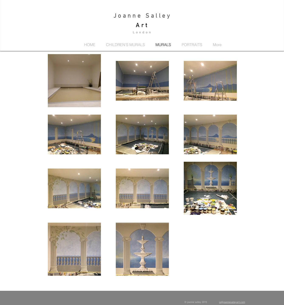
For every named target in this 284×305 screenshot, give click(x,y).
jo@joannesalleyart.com (232, 302)
